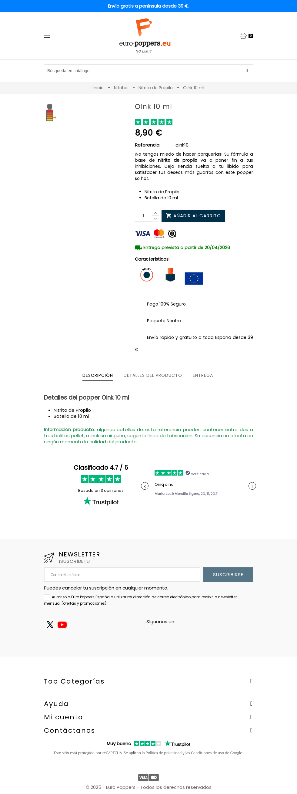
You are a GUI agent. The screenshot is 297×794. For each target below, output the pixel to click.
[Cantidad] (143, 216)
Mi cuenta (63, 717)
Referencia (147, 145)
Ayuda (56, 703)
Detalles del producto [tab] (153, 375)
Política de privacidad (164, 752)
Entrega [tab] (203, 375)
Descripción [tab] (97, 375)
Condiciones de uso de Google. (217, 752)
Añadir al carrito (193, 215)
